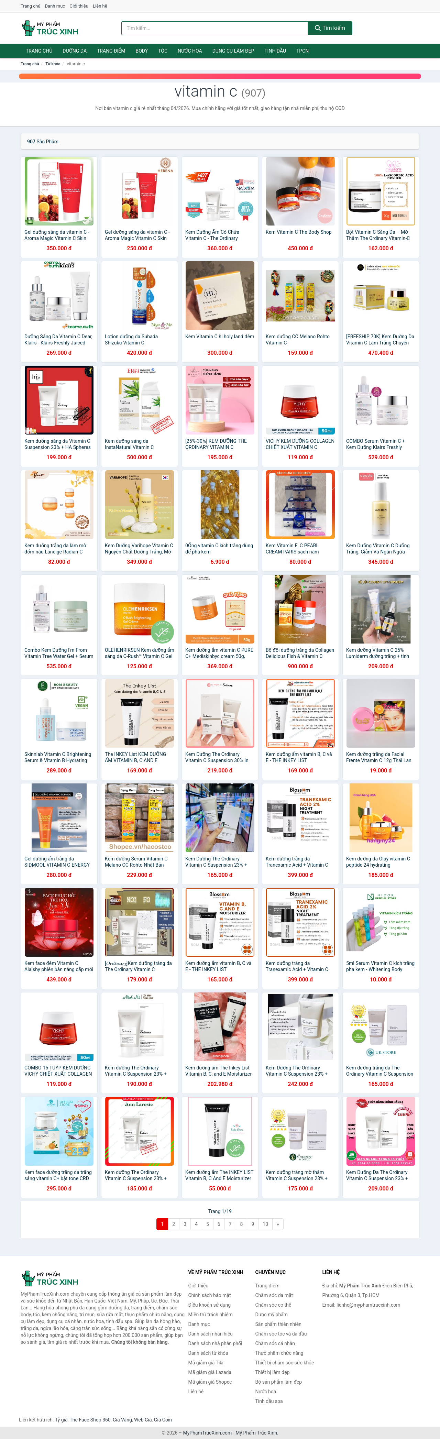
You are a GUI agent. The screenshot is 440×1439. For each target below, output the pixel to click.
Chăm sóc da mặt (274, 1295)
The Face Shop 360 (89, 1419)
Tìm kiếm (330, 28)
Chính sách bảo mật (209, 1295)
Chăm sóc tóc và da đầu (281, 1334)
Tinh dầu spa (269, 1401)
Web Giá (143, 1419)
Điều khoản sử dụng (209, 1305)
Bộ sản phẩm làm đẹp (278, 1382)
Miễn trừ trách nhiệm (210, 1314)
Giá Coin (163, 1419)
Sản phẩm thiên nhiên (278, 1324)
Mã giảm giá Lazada (210, 1372)
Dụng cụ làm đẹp (233, 51)
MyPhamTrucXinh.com (207, 1433)
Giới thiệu (78, 6)
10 (265, 1224)
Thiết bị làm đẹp (272, 1372)
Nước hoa (190, 51)
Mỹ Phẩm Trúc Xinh (256, 1433)
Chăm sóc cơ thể (273, 1305)
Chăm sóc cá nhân (275, 1343)
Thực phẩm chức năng (279, 1353)
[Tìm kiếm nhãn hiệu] (214, 28)
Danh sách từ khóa (208, 1353)
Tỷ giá (61, 1419)
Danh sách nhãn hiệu (210, 1334)
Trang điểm (111, 51)
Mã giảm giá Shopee (210, 1382)
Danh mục (55, 6)
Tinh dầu (275, 51)
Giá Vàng (122, 1419)
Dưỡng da (75, 51)
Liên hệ (100, 6)
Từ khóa (52, 64)
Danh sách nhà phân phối (215, 1343)
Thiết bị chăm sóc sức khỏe (284, 1362)
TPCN (302, 51)
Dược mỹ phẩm (271, 1314)
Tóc (162, 51)
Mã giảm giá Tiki (205, 1362)
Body (142, 51)
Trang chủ (30, 6)
